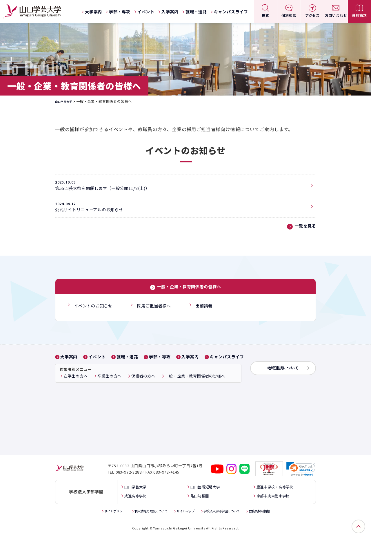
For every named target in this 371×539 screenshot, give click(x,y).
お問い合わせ (336, 15)
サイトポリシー (104, 513)
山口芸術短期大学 (204, 489)
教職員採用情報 (270, 513)
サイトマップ (185, 513)
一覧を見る (304, 234)
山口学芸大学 (66, 101)
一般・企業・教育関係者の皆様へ (188, 295)
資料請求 (359, 15)
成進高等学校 (132, 498)
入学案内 (170, 11)
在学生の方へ (76, 383)
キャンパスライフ (231, 11)
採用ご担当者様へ (158, 313)
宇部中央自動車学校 (274, 498)
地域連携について (287, 375)
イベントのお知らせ (94, 313)
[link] (301, 471)
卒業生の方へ (109, 383)
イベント (145, 11)
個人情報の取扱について (146, 513)
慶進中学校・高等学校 (276, 489)
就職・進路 (196, 11)
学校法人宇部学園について (226, 513)
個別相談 (288, 15)
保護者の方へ (143, 383)
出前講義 (210, 313)
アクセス (312, 15)
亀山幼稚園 (197, 498)
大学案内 (93, 11)
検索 (265, 15)
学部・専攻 (119, 11)
